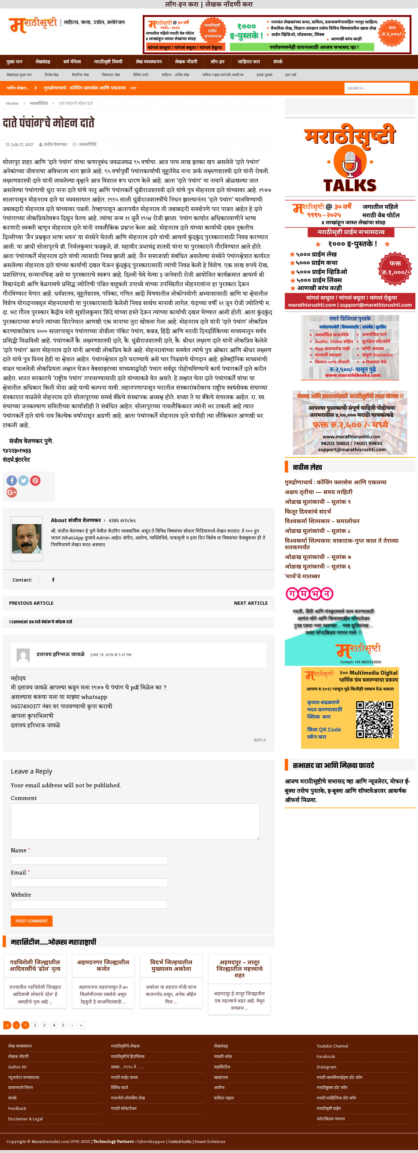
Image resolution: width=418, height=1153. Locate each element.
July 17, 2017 (22, 145)
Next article (251, 603)
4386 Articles (122, 520)
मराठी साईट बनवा (124, 1077)
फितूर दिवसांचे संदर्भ (308, 511)
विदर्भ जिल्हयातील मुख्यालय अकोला (171, 965)
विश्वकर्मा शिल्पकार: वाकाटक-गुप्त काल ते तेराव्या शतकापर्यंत (341, 543)
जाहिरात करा (249, 61)
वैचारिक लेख (80, 75)
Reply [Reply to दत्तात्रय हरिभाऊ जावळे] (260, 740)
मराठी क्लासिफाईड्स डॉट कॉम (339, 1077)
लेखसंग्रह (43, 61)
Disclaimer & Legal (25, 1118)
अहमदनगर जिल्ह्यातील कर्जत (103, 965)
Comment (24, 798)
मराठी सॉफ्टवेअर (124, 1108)
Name (19, 850)
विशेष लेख (51, 75)
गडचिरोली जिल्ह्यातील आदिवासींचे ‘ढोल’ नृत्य (34, 965)
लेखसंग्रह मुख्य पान (19, 75)
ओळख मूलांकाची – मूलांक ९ (318, 501)
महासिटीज (222, 1067)
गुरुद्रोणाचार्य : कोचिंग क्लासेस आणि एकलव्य (335, 482)
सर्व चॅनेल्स (72, 61)
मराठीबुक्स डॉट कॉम (332, 1087)
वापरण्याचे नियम (20, 1087)
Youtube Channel (332, 1046)
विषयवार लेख (111, 75)
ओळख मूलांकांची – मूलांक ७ (318, 557)
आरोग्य (219, 1087)
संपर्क (277, 61)
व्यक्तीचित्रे (87, 145)
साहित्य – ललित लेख (175, 75)
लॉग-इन (217, 61)
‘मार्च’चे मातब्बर (302, 576)
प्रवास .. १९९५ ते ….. (127, 1067)
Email (19, 873)
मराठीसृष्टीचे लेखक (125, 1046)
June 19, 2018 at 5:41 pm (110, 654)
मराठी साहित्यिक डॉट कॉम (336, 1098)
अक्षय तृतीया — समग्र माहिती (319, 492)
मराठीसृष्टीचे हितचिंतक (128, 1056)
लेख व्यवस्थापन (149, 61)
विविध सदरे (141, 75)
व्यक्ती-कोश (223, 1056)
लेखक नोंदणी (186, 61)
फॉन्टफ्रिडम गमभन (331, 1118)
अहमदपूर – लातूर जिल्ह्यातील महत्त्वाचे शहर (240, 968)
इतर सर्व (290, 75)
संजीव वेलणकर (55, 145)
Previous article (31, 603)
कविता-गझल (224, 1098)
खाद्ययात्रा (221, 1077)
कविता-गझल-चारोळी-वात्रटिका (223, 75)
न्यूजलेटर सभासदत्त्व (23, 1077)
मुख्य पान (14, 61)
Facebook (326, 1056)
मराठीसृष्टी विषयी (108, 61)
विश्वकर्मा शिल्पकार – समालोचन (322, 521)
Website (21, 895)
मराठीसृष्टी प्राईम (329, 1108)
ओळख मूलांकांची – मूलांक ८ (318, 531)
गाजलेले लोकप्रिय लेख (128, 1098)
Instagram (326, 1067)
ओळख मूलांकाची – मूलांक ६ (318, 566)
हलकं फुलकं (264, 75)
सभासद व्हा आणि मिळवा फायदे (333, 766)
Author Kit (17, 1067)
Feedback (17, 1108)
